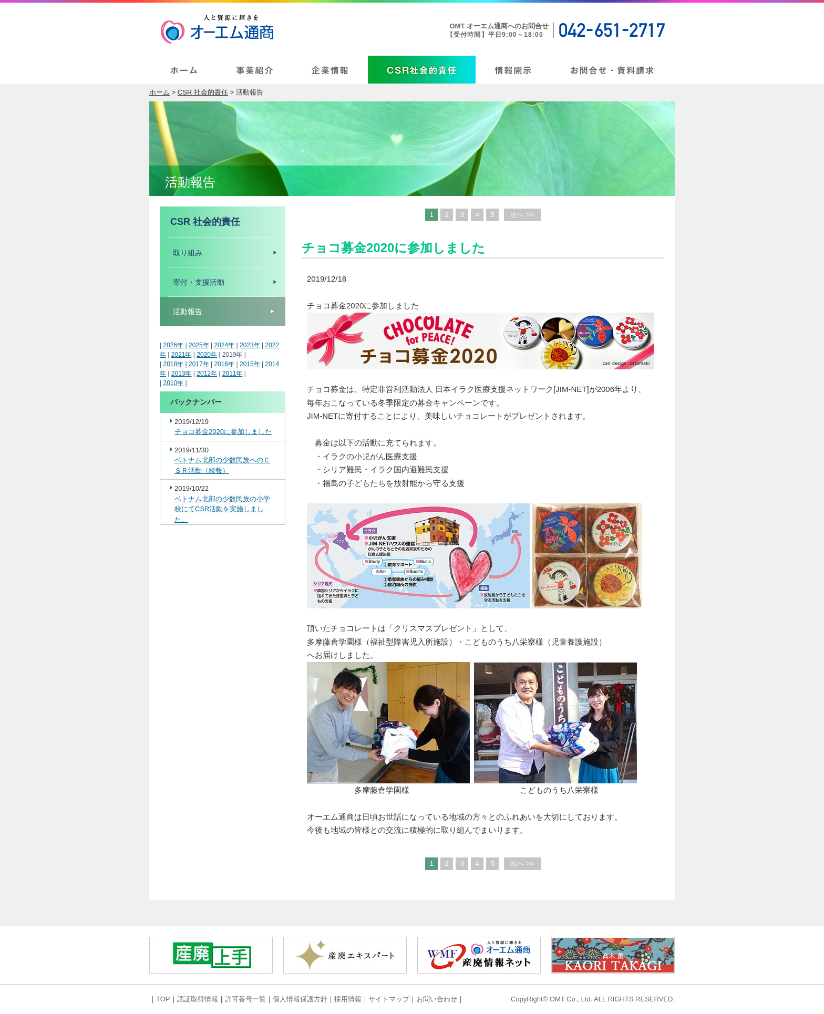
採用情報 (348, 999)
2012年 (207, 373)
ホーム (159, 92)
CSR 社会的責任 (203, 92)
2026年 (173, 345)
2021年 (181, 354)
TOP (163, 999)
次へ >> (522, 215)
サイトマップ (388, 999)
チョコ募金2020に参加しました (223, 432)
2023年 (250, 345)
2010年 (173, 383)
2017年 (199, 364)
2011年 (232, 373)
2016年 (224, 364)
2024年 (224, 345)
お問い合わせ (436, 999)
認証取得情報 (197, 999)
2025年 (199, 345)
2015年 (250, 364)
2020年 (207, 354)
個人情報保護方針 (300, 999)
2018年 (173, 364)
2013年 (181, 373)
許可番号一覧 (245, 999)
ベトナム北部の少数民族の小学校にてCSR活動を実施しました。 (222, 509)
